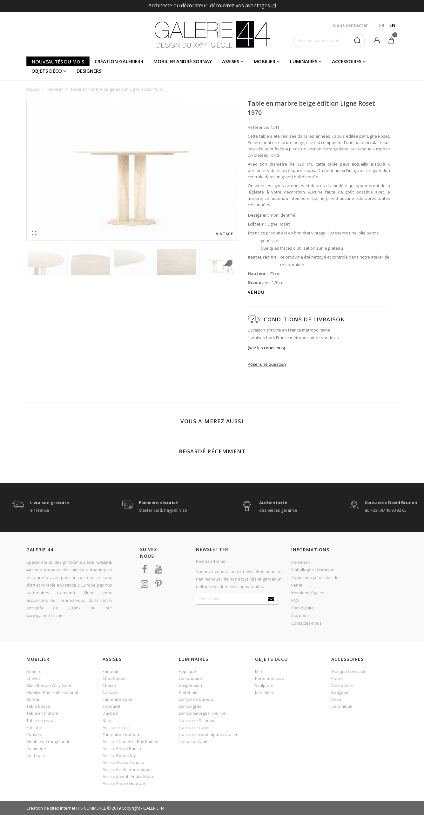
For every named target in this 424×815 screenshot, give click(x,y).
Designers (89, 71)
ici (273, 5)
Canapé (110, 692)
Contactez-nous (306, 623)
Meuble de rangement (47, 741)
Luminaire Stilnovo (196, 720)
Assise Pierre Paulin (122, 748)
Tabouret (111, 706)
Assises (230, 61)
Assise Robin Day (119, 755)
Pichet (337, 678)
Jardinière (264, 692)
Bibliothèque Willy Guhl (48, 685)
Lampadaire (190, 678)
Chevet (33, 678)
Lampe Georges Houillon (202, 713)
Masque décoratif (348, 671)
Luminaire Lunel (194, 727)
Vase (336, 699)
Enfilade (34, 727)
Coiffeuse (35, 755)
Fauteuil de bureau (121, 734)
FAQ (295, 600)
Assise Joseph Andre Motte (128, 776)
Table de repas (41, 720)
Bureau (33, 699)
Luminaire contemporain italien (209, 734)
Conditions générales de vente (315, 581)
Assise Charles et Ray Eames (130, 741)
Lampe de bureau (196, 699)
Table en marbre (42, 713)
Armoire (34, 671)
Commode (36, 748)
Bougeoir (340, 692)
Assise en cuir (116, 727)
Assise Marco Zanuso (123, 762)
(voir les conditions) (266, 348)
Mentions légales (307, 592)
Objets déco (46, 71)
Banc (107, 720)
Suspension (190, 685)
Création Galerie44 (119, 61)
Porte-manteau (269, 678)
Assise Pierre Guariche (125, 783)
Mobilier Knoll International (52, 692)
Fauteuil (110, 671)
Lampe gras (190, 706)
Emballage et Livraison (312, 570)
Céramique (342, 706)
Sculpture (264, 685)
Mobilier (264, 61)
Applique (187, 671)
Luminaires (303, 61)
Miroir (260, 671)
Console (34, 734)
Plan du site (302, 608)
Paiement (300, 562)
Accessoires (346, 61)
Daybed (110, 713)
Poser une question (267, 364)
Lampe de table (194, 741)
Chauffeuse (114, 678)
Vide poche (342, 685)
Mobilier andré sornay (182, 61)
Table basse (38, 706)
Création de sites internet (50, 808)
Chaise (109, 685)
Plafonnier (189, 692)
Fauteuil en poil (117, 699)
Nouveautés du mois (58, 61)
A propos (300, 615)
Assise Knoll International (127, 769)
